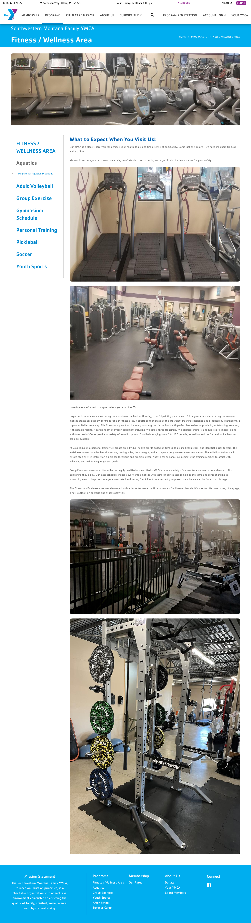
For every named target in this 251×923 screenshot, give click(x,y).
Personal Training (36, 230)
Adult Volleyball (34, 186)
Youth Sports (31, 266)
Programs (52, 15)
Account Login (214, 15)
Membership (30, 15)
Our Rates (135, 882)
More (152, 15)
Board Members (175, 892)
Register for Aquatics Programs (35, 173)
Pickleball (27, 242)
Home (182, 36)
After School (101, 902)
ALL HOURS (184, 3)
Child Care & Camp (80, 15)
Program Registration (180, 15)
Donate (241, 3)
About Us (227, 3)
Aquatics (98, 887)
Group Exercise (34, 198)
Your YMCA (239, 15)
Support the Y (131, 15)
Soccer (24, 254)
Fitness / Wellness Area (224, 36)
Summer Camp (102, 907)
